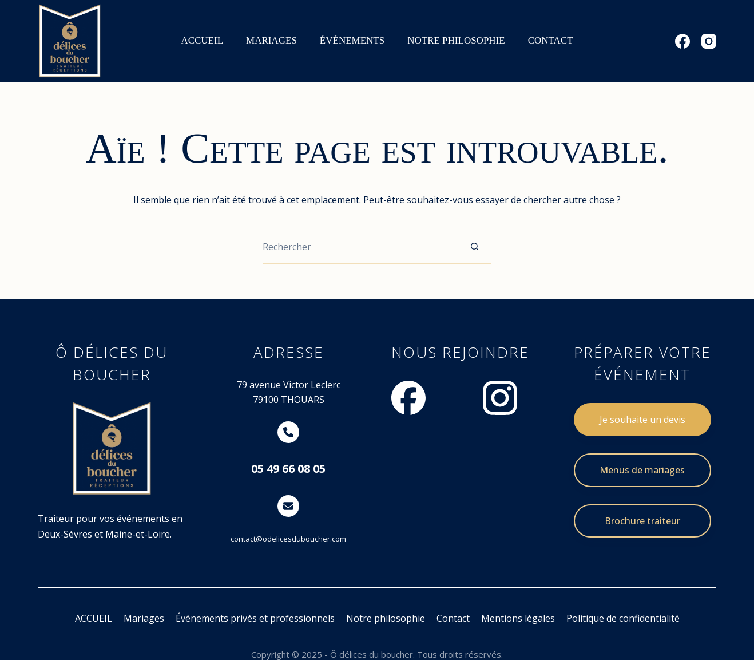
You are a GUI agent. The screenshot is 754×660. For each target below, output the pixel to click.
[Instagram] (708, 41)
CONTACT (550, 40)
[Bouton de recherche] (474, 247)
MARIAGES (271, 40)
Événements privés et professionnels (255, 618)
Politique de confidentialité (623, 618)
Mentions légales (518, 618)
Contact (453, 618)
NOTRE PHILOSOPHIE (456, 40)
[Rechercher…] (360, 247)
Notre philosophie (385, 618)
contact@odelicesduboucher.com (288, 538)
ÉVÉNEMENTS (352, 40)
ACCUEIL (202, 40)
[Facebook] (682, 41)
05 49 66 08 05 (288, 468)
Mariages (144, 618)
